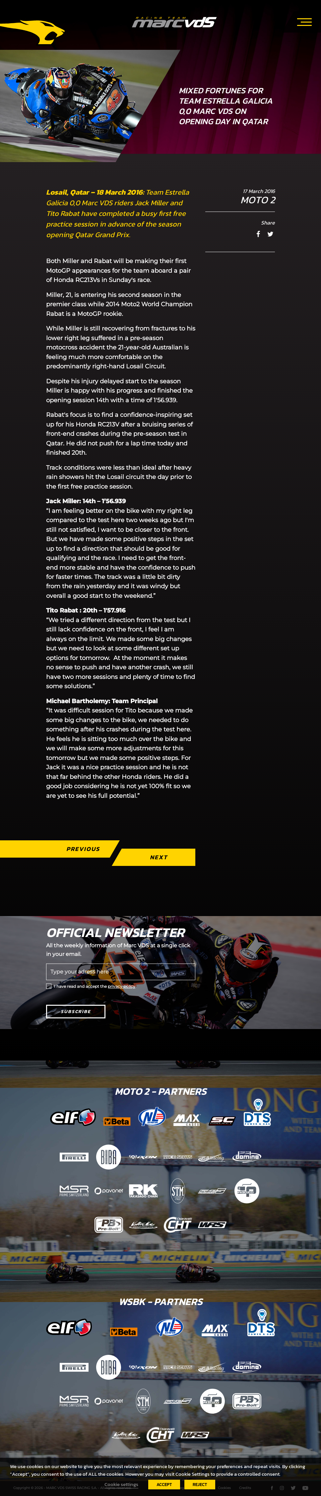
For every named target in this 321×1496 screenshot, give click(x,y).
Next (158, 857)
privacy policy (121, 986)
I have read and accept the (94, 986)
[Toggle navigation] (304, 21)
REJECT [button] (200, 1484)
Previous (83, 848)
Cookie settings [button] (121, 1484)
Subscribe (76, 1011)
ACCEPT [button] (164, 1484)
